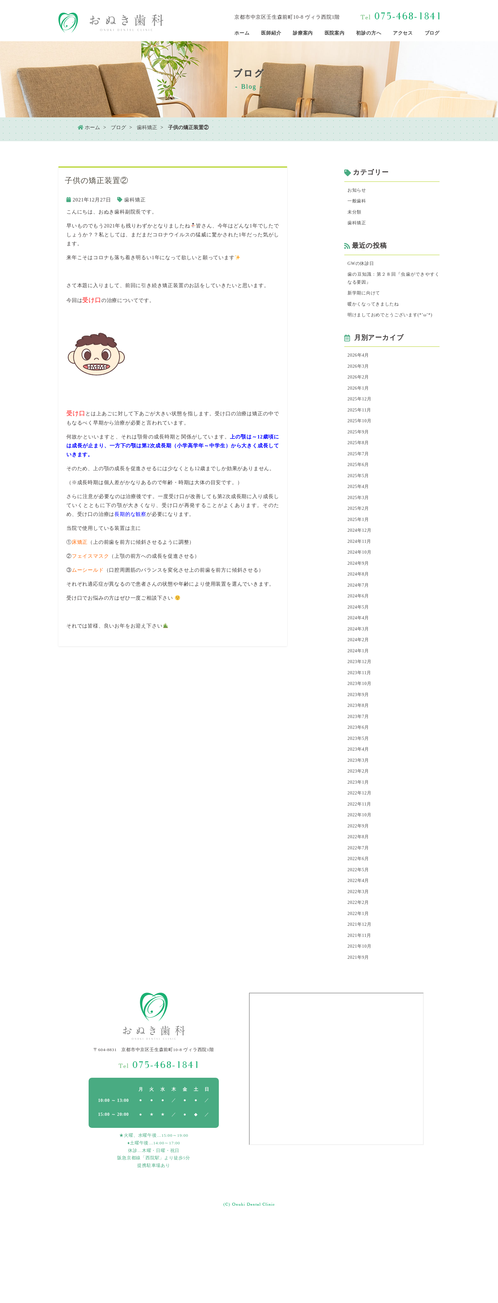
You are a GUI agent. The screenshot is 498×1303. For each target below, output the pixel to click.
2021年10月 (361, 1027)
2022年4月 (359, 954)
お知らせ (358, 191)
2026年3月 (359, 388)
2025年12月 (361, 424)
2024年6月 (359, 641)
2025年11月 (361, 436)
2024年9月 (359, 605)
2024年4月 (359, 665)
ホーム (88, 127)
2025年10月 (361, 448)
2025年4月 (359, 520)
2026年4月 (359, 375)
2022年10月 (361, 882)
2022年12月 (361, 858)
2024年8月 (359, 617)
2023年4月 (359, 810)
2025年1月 (359, 556)
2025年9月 (359, 460)
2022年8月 (359, 906)
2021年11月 (361, 1014)
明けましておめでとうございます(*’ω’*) (393, 330)
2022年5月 (359, 942)
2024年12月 (361, 568)
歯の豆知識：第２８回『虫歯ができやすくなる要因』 (393, 285)
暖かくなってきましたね (376, 313)
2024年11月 (361, 580)
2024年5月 (359, 653)
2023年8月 (359, 761)
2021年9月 (359, 1039)
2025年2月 (359, 544)
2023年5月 (359, 797)
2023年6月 (359, 785)
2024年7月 (359, 629)
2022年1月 (359, 990)
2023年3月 (359, 822)
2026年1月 (359, 412)
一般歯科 (358, 203)
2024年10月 (361, 593)
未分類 (355, 215)
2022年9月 (359, 894)
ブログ (118, 127)
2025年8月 (359, 472)
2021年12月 (361, 1002)
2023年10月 (361, 737)
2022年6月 (359, 930)
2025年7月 (359, 484)
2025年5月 (359, 508)
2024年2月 (359, 689)
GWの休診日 (362, 268)
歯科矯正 (147, 127)
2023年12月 (361, 713)
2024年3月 (359, 677)
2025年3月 (359, 532)
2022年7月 (359, 918)
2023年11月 (361, 725)
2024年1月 (359, 701)
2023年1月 (359, 846)
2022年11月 (361, 870)
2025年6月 (359, 496)
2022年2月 (359, 978)
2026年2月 (359, 400)
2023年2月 (359, 834)
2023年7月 (359, 773)
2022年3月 (359, 966)
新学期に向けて (366, 301)
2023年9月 (359, 749)
